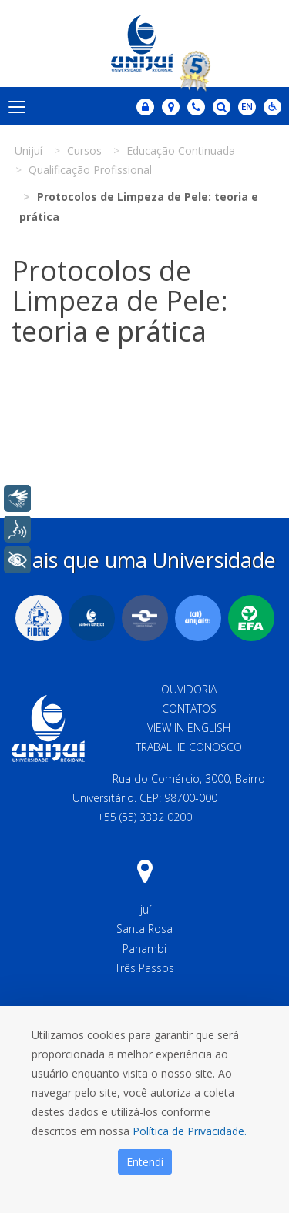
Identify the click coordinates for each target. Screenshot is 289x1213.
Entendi (144, 1162)
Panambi (144, 948)
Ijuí (144, 909)
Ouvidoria (189, 689)
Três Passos (144, 968)
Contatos (189, 708)
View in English (188, 727)
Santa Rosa (144, 928)
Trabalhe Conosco (189, 747)
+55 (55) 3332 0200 (144, 817)
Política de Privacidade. (190, 1131)
